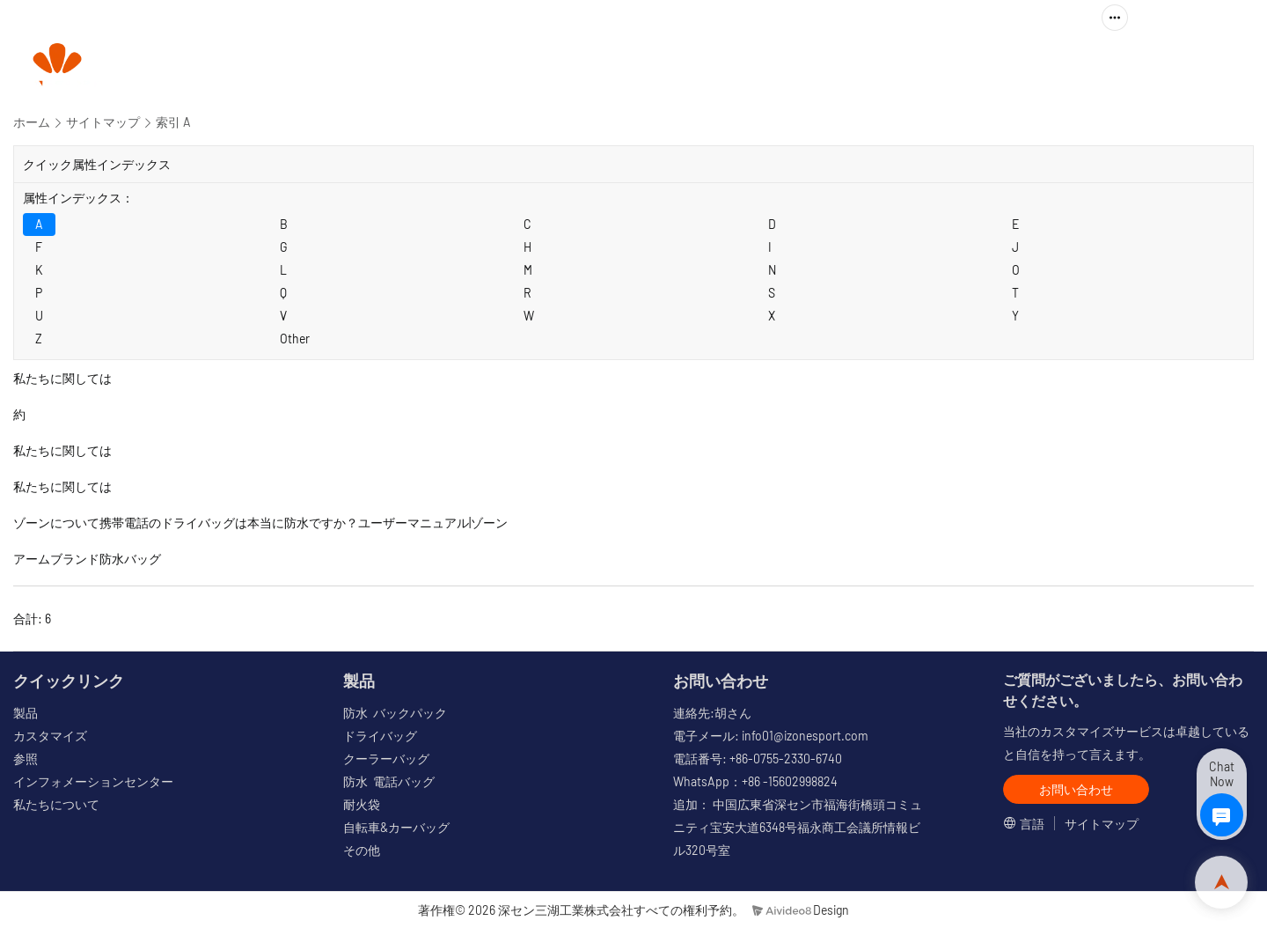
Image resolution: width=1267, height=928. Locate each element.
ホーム (31, 121)
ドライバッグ (380, 735)
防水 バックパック (395, 712)
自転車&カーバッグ (396, 827)
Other (295, 338)
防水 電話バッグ (389, 781)
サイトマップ (103, 121)
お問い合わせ (1194, 66)
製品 (618, 66)
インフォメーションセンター (93, 781)
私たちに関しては (1060, 66)
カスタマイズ (727, 66)
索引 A (173, 121)
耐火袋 (361, 804)
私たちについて (56, 804)
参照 (818, 66)
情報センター (910, 66)
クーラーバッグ (386, 758)
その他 (361, 850)
